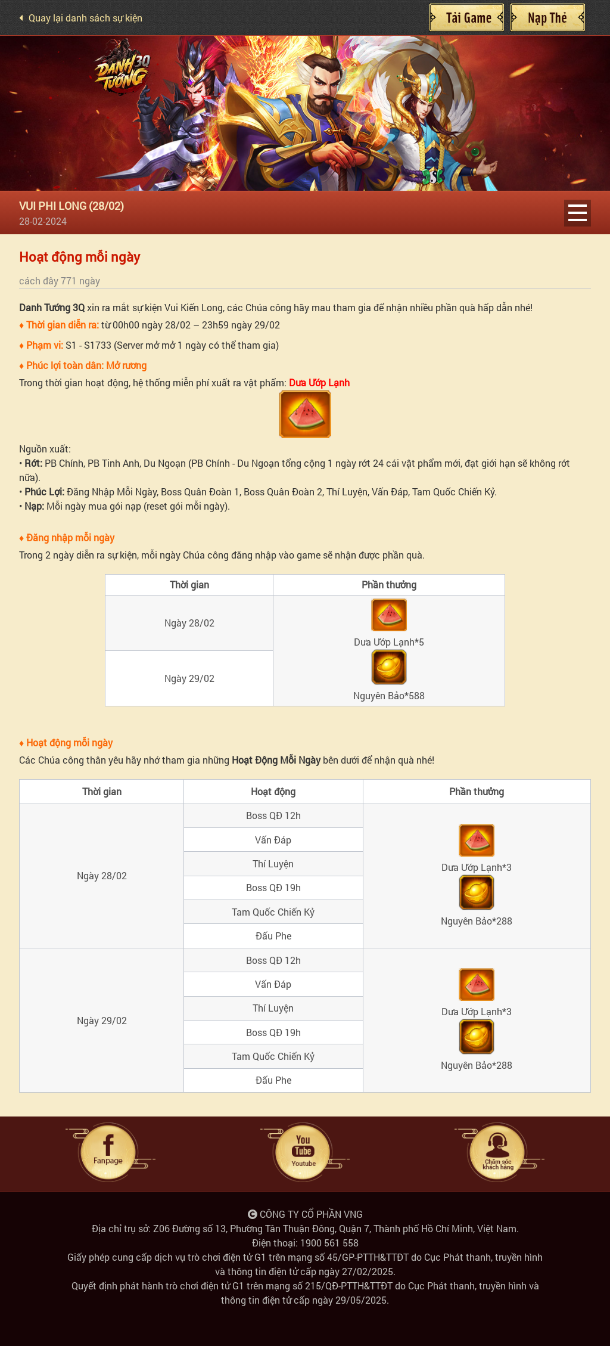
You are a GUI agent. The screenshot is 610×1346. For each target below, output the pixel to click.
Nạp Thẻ (547, 17)
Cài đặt (466, 17)
